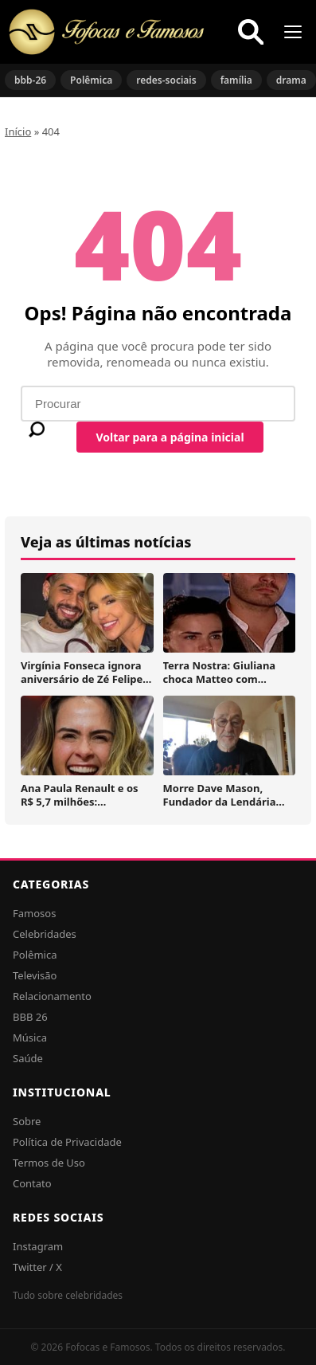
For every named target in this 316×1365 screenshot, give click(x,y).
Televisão (35, 975)
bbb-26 (30, 80)
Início (18, 131)
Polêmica (91, 80)
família (236, 80)
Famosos (34, 913)
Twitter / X (37, 1267)
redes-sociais (166, 80)
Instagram (38, 1246)
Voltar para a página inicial (170, 437)
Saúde (28, 1058)
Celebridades (44, 934)
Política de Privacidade (67, 1142)
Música (30, 1037)
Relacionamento (52, 996)
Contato (32, 1183)
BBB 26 (30, 1017)
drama (291, 80)
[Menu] (293, 32)
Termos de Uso (49, 1162)
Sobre (27, 1121)
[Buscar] (250, 32)
